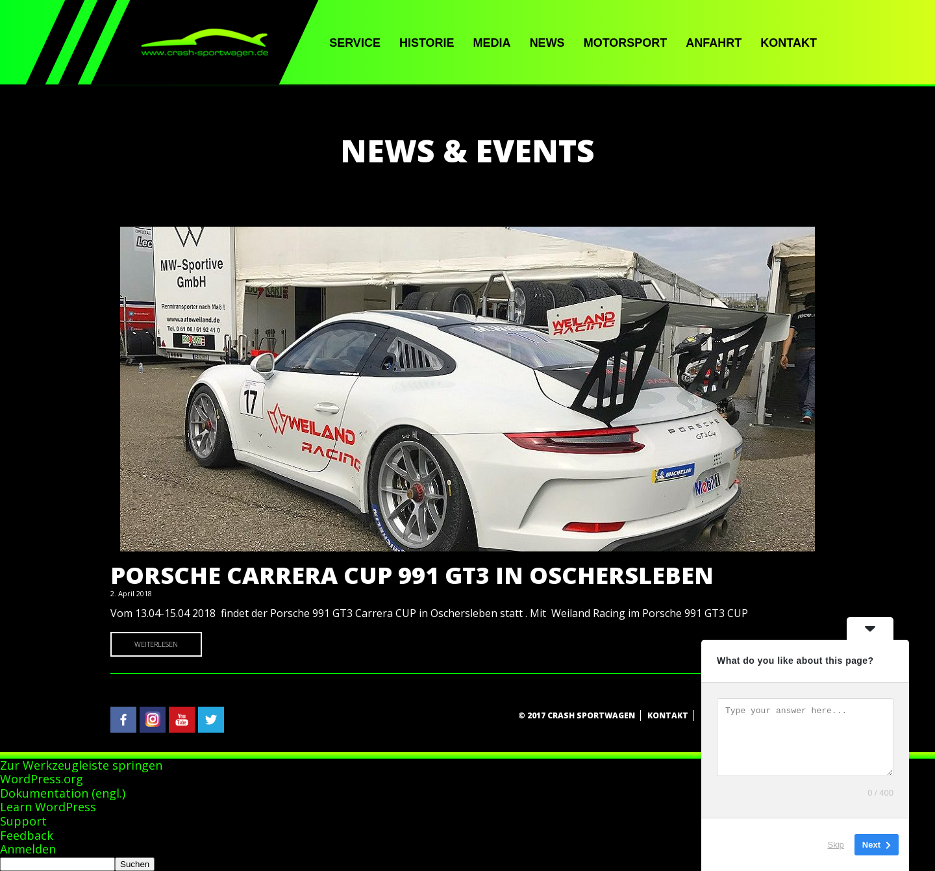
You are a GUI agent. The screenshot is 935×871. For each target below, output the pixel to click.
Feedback (26, 835)
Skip (836, 845)
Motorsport (625, 42)
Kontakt (788, 42)
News (547, 42)
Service (354, 42)
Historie (427, 42)
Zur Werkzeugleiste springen (81, 765)
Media (492, 42)
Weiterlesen (156, 644)
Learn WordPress (48, 806)
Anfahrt (714, 42)
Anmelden (28, 849)
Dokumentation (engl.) (62, 793)
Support (23, 821)
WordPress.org (41, 779)
